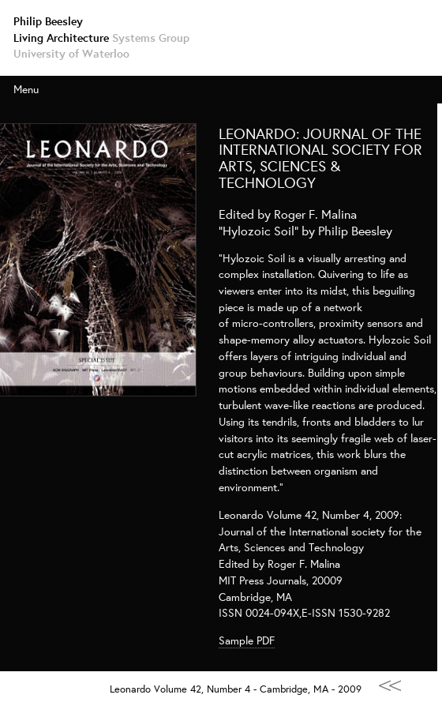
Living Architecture (101, 37)
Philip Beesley (48, 20)
